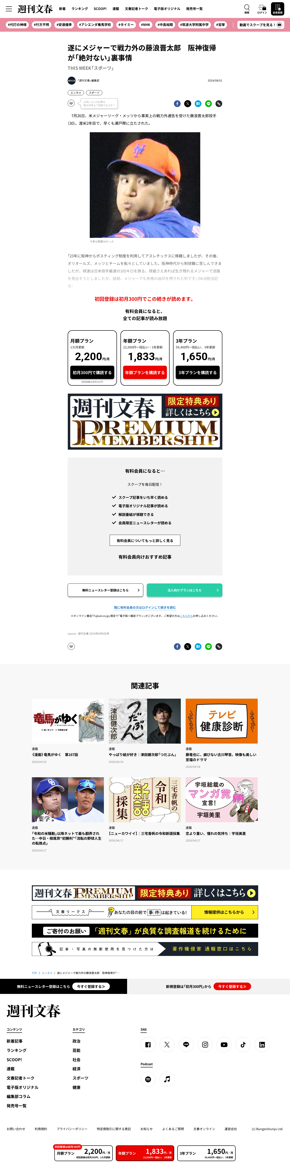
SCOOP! (100, 8)
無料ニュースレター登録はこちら (105, 590)
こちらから (186, 616)
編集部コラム (19, 1096)
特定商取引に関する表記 (114, 1129)
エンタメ (76, 93)
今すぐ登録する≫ (91, 986)
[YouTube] (224, 1044)
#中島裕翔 (165, 24)
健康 (76, 1087)
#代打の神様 (17, 24)
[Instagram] (205, 1044)
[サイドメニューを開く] (9, 9)
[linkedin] (262, 1044)
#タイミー (126, 24)
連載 (116, 8)
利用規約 (41, 1129)
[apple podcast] (167, 1079)
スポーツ (94, 93)
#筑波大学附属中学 (194, 24)
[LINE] (186, 1044)
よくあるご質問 (173, 1129)
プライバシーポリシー (72, 1129)
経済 (76, 1069)
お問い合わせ (16, 1129)
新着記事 (15, 1041)
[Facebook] (148, 1044)
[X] (167, 1044)
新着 (62, 8)
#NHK (145, 24)
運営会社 (231, 1129)
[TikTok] (243, 1044)
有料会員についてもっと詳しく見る (145, 540)
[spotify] (148, 1079)
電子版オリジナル (167, 8)
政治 (76, 1041)
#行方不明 (41, 24)
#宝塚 (220, 24)
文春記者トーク (136, 8)
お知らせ (146, 1129)
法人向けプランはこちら (185, 590)
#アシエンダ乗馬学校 (95, 24)
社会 (76, 1060)
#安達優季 (64, 24)
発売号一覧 (194, 8)
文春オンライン (204, 1129)
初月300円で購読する (92, 372)
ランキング (79, 8)
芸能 (76, 1050)
